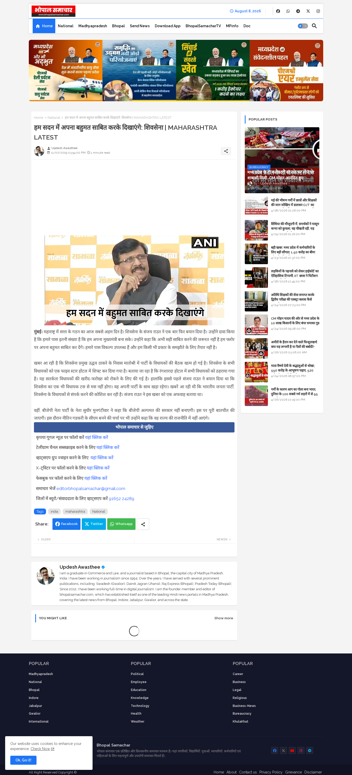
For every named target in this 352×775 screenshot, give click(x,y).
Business (239, 682)
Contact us (248, 772)
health (136, 713)
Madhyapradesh (92, 26)
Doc (246, 26)
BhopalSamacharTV (203, 26)
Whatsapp (124, 524)
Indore (34, 698)
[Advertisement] (134, 199)
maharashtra (75, 511)
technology (140, 706)
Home (47, 26)
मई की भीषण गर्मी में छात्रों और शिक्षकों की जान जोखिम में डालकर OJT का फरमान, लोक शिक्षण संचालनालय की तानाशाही (294, 207)
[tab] (44, 26)
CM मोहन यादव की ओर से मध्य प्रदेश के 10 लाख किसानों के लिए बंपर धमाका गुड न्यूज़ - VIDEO (295, 323)
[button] (303, 26)
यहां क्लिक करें (96, 437)
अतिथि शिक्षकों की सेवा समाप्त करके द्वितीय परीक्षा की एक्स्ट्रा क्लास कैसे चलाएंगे (292, 299)
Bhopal (118, 26)
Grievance (293, 772)
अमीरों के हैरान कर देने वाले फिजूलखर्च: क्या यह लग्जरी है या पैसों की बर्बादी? (294, 344)
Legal (237, 690)
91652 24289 (121, 498)
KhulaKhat (240, 721)
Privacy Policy (271, 772)
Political (137, 674)
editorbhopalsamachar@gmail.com (91, 488)
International (39, 721)
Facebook (69, 524)
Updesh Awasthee (80, 567)
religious (240, 698)
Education (138, 690)
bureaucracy (242, 713)
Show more (223, 618)
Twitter (97, 524)
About (232, 772)
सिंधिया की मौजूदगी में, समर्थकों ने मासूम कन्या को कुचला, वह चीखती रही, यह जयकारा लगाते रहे (295, 228)
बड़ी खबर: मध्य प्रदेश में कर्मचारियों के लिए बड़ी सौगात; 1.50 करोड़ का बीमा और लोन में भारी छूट (293, 252)
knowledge (140, 698)
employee (139, 682)
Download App (167, 26)
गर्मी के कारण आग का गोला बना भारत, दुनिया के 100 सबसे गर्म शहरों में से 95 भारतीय (294, 394)
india (54, 511)
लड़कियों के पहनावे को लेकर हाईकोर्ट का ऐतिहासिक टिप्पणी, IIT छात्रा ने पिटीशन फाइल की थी (295, 275)
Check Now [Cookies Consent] (40, 749)
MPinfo (232, 26)
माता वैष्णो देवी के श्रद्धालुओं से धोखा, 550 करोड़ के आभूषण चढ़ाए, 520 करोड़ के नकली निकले (293, 370)
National (65, 26)
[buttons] (278, 11)
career (238, 674)
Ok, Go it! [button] (23, 760)
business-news (244, 706)
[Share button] (143, 524)
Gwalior (34, 713)
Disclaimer (313, 772)
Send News (140, 26)
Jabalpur (35, 706)
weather (137, 721)
